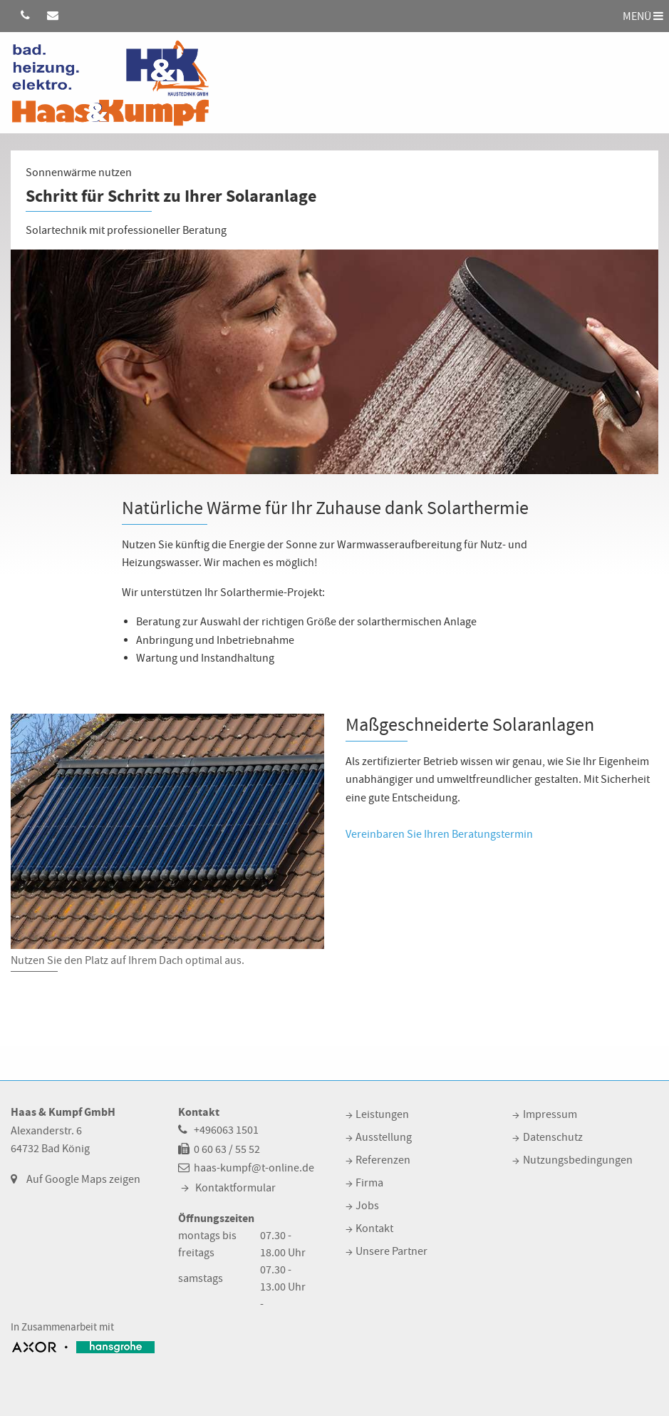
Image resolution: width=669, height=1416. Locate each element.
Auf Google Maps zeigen (83, 1179)
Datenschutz (553, 1137)
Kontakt (374, 1228)
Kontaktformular (235, 1188)
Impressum (550, 1114)
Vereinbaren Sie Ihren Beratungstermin (439, 834)
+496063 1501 (226, 1130)
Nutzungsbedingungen (578, 1160)
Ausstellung (384, 1137)
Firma (369, 1183)
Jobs (367, 1206)
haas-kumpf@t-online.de (254, 1168)
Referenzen (383, 1160)
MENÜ (643, 15)
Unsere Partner (391, 1251)
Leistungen (382, 1114)
